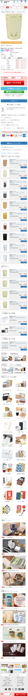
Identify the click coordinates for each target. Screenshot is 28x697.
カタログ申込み (20, 680)
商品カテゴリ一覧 (20, 677)
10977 (14, 170)
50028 (14, 254)
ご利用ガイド (7, 677)
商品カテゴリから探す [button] (15, 143)
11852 (14, 223)
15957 (14, 326)
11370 (14, 191)
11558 (14, 201)
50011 (14, 244)
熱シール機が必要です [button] (7, 45)
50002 (14, 233)
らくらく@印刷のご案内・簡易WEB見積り (11, 42)
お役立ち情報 (7, 682)
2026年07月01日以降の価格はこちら (14, 72)
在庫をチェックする (14, 88)
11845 (14, 212)
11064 (14, 180)
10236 (14, 159)
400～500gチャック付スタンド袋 (19, 292)
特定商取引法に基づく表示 (7, 685)
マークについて (8, 127)
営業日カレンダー (20, 685)
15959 (14, 341)
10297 (14, 290)
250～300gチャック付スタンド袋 (19, 281)
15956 (14, 316)
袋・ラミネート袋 (14, 9)
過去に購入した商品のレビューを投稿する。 (10, 153)
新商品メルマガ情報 (7, 680)
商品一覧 (7, 9)
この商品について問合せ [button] (14, 104)
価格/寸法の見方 (21, 127)
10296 (14, 280)
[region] (14, 10)
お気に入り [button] (14, 100)
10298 (14, 301)
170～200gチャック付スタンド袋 (19, 270)
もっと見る (8, 520)
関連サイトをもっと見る (14, 675)
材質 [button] (2, 109)
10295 (14, 269)
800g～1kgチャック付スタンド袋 (19, 302)
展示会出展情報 (20, 682)
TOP (2, 9)
